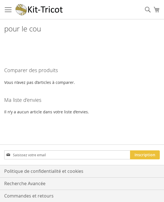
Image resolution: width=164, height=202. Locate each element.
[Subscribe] (145, 154)
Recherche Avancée (24, 183)
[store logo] (39, 9)
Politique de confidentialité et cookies (43, 171)
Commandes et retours (29, 196)
